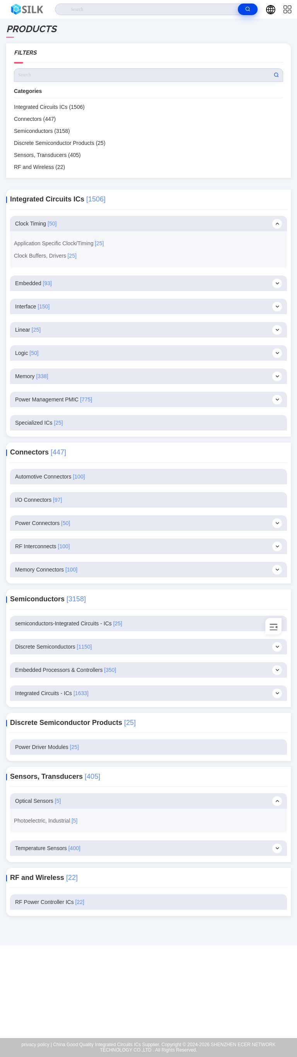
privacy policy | (37, 1044)
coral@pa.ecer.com (153, 1003)
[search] (248, 9)
